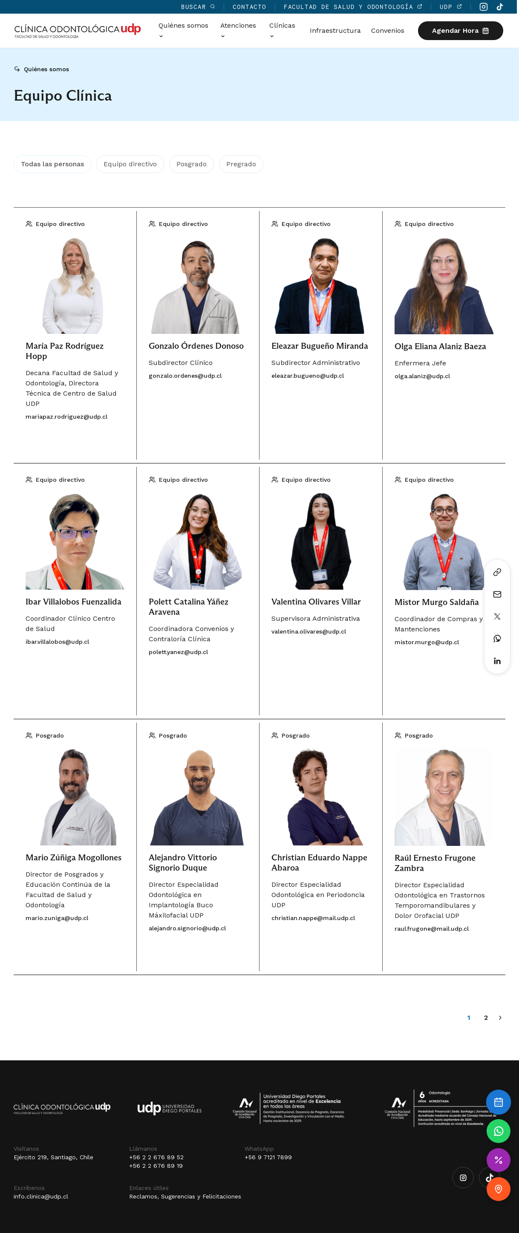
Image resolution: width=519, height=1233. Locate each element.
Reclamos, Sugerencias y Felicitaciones (185, 1196)
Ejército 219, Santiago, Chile (53, 1157)
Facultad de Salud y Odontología (355, 6)
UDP (453, 6)
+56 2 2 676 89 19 (156, 1165)
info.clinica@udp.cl (41, 1196)
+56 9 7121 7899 (268, 1157)
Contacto (251, 6)
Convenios (390, 30)
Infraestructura (337, 30)
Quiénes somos (46, 69)
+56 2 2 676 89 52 (156, 1157)
